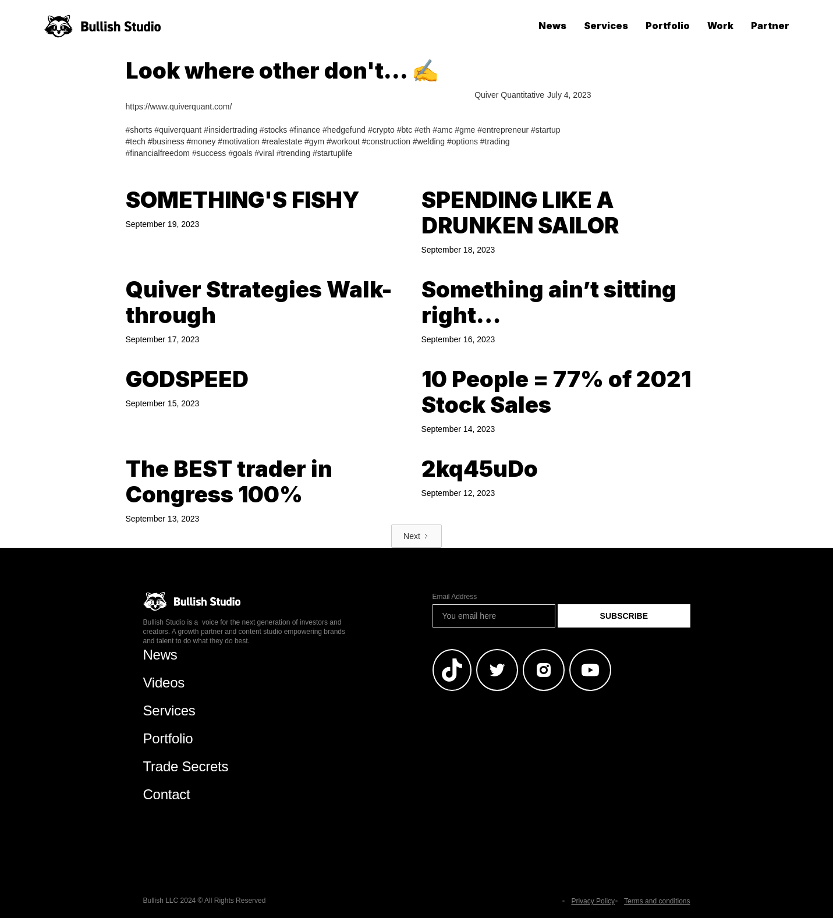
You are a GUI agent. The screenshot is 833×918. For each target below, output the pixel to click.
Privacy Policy (593, 901)
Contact (166, 794)
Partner (770, 25)
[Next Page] (416, 536)
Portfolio (668, 25)
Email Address (455, 597)
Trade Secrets (186, 766)
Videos (164, 682)
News (552, 25)
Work (720, 25)
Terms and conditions (657, 901)
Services (606, 25)
